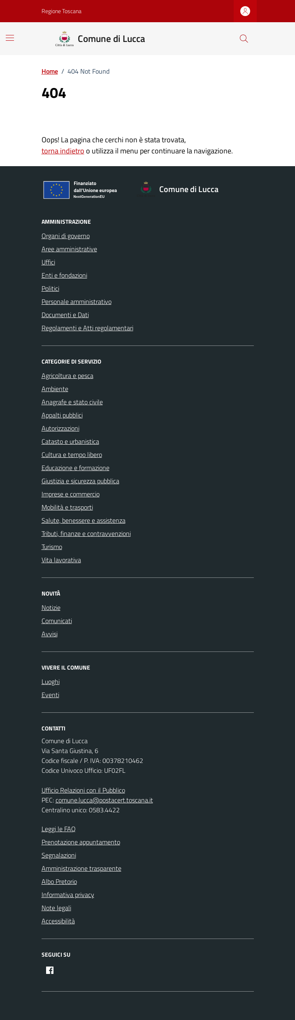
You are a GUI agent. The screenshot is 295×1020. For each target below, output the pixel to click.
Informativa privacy (68, 894)
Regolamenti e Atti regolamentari (87, 328)
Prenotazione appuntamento (81, 842)
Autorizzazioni (60, 428)
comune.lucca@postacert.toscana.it (104, 800)
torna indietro (63, 150)
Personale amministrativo (76, 301)
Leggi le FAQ (59, 829)
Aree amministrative (69, 249)
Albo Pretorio (59, 881)
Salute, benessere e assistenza (83, 520)
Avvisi (50, 634)
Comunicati (57, 621)
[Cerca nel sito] (243, 39)
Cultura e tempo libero (72, 454)
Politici (50, 288)
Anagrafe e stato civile (72, 402)
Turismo (52, 547)
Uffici (48, 262)
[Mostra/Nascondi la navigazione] (10, 38)
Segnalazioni (59, 855)
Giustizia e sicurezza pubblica (80, 481)
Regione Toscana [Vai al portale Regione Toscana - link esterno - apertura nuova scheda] (61, 11)
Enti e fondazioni (64, 275)
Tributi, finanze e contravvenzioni (86, 533)
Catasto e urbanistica (70, 441)
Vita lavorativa (61, 560)
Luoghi (51, 681)
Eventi (50, 695)
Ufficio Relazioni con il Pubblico (83, 790)
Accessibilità (58, 921)
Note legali (56, 908)
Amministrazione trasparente (81, 868)
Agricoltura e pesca (67, 375)
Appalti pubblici (62, 415)
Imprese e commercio (71, 494)
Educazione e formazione (75, 468)
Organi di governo (66, 236)
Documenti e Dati (65, 315)
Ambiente (55, 389)
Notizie (51, 607)
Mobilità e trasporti (67, 507)
